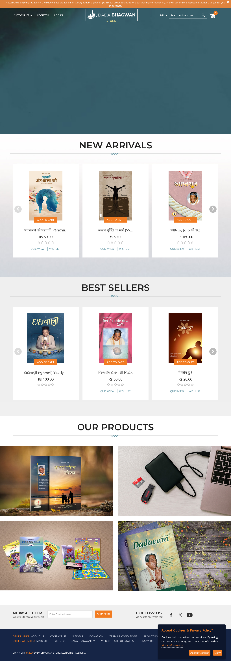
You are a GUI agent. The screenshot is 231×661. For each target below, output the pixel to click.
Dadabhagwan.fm (83, 641)
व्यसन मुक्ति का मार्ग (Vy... (115, 230)
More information (172, 645)
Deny (217, 652)
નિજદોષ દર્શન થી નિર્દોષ (115, 372)
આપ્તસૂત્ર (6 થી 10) (185, 230)
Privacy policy (153, 636)
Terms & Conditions (123, 636)
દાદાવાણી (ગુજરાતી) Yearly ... (45, 372)
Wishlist (55, 248)
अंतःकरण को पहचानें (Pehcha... (46, 230)
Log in (58, 15)
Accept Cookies (199, 652)
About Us (37, 636)
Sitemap (77, 636)
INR (162, 15)
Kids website (148, 641)
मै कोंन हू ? (185, 372)
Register (43, 15)
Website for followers (117, 641)
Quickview (37, 248)
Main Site (42, 641)
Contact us (58, 636)
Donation (96, 636)
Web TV (59, 641)
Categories (23, 15)
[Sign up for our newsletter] (70, 614)
